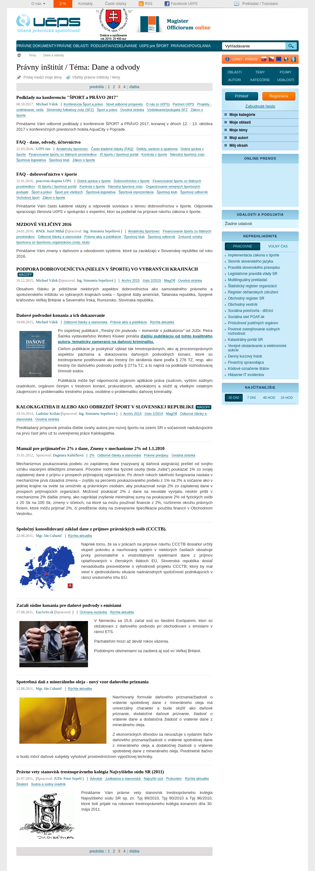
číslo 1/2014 (154, 413)
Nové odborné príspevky (124, 104)
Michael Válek (47, 104)
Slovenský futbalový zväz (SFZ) (70, 110)
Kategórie (260, 80)
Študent (22, 784)
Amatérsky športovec (72, 149)
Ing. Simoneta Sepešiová (102, 231)
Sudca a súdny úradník (48, 784)
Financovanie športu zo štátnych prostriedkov (63, 154)
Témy (32, 55)
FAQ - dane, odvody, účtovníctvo (48, 142)
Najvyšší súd (153, 778)
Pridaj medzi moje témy (39, 77)
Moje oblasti (240, 122)
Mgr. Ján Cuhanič (49, 536)
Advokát (96, 778)
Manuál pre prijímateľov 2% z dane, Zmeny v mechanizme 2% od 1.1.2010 (90, 448)
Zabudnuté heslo (260, 106)
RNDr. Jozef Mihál (50, 231)
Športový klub (59, 160)
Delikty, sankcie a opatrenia (157, 149)
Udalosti (285, 80)
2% (92, 455)
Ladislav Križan (48, 413)
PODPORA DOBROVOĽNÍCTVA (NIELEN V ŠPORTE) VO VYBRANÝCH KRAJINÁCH (107, 269)
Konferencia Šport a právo (83, 104)
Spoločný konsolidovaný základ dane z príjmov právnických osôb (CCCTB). (91, 528)
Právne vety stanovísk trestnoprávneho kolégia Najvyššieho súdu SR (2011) (90, 771)
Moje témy (238, 130)
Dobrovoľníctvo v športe (132, 181)
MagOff (169, 280)
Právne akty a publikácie (102, 237)
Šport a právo (107, 110)
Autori (234, 80)
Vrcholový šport (27, 197)
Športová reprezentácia (136, 192)
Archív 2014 (132, 413)
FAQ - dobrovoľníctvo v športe (46, 174)
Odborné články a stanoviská (59, 237)
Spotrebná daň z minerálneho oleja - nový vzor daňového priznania (82, 681)
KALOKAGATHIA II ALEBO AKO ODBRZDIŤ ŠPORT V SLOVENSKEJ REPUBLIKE (105, 406)
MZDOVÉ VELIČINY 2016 (43, 224)
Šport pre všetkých (69, 192)
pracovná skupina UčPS (53, 181)
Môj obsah (238, 145)
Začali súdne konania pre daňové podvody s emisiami (68, 605)
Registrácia (278, 96)
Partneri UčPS (183, 104)
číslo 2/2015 (152, 280)
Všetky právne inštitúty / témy (93, 77)
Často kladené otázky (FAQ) (112, 149)
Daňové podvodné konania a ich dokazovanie (60, 315)
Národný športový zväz (187, 154)
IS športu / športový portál (119, 154)
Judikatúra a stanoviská (123, 778)
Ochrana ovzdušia (93, 612)
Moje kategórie (242, 114)
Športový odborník (194, 192)
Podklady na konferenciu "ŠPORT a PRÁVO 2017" (67, 97)
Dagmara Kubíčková (69, 455)
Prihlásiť (242, 96)
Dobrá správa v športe (93, 181)
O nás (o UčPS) (157, 104)
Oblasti (234, 72)
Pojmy (286, 72)
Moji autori (238, 138)
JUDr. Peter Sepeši (68, 778)
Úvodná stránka (132, 110)
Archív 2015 (131, 280)
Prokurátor (174, 778)
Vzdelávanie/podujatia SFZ (167, 110)
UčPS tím (43, 149)
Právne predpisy (156, 455)
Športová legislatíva (31, 160)
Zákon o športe (84, 160)
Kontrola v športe (154, 154)
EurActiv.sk (45, 612)
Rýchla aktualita (162, 322)
